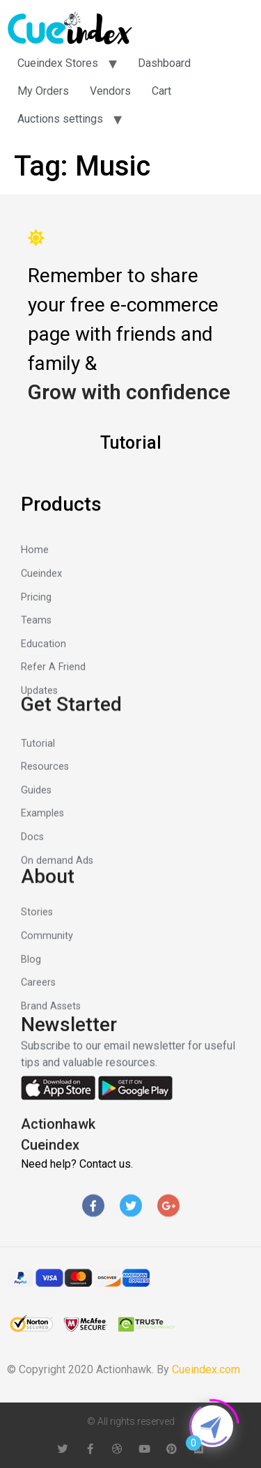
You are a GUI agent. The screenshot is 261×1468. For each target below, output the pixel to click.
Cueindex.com (206, 1369)
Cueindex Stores (57, 63)
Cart (161, 91)
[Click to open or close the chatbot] (212, 1426)
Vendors (110, 91)
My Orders (43, 91)
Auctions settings (60, 118)
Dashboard (164, 63)
